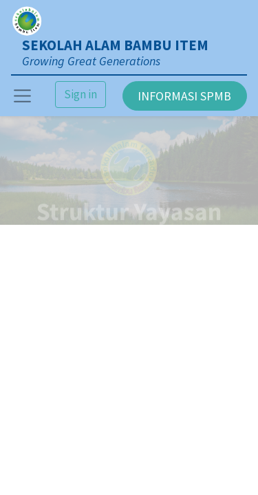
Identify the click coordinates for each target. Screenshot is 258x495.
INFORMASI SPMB (184, 96)
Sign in (80, 94)
